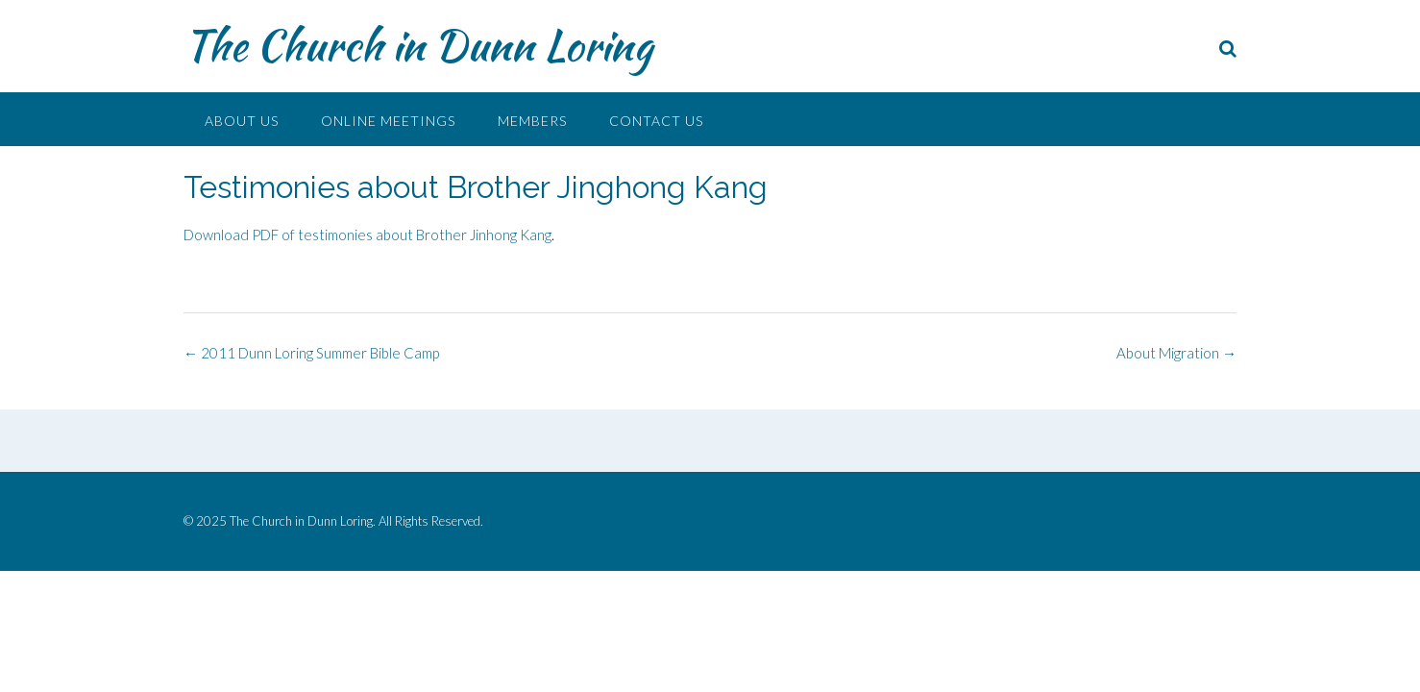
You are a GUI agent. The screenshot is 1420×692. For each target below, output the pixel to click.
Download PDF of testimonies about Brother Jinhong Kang (367, 234)
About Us (242, 120)
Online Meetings (388, 120)
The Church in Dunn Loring (418, 45)
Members (532, 120)
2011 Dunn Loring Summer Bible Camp (311, 352)
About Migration (1176, 352)
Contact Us (656, 120)
